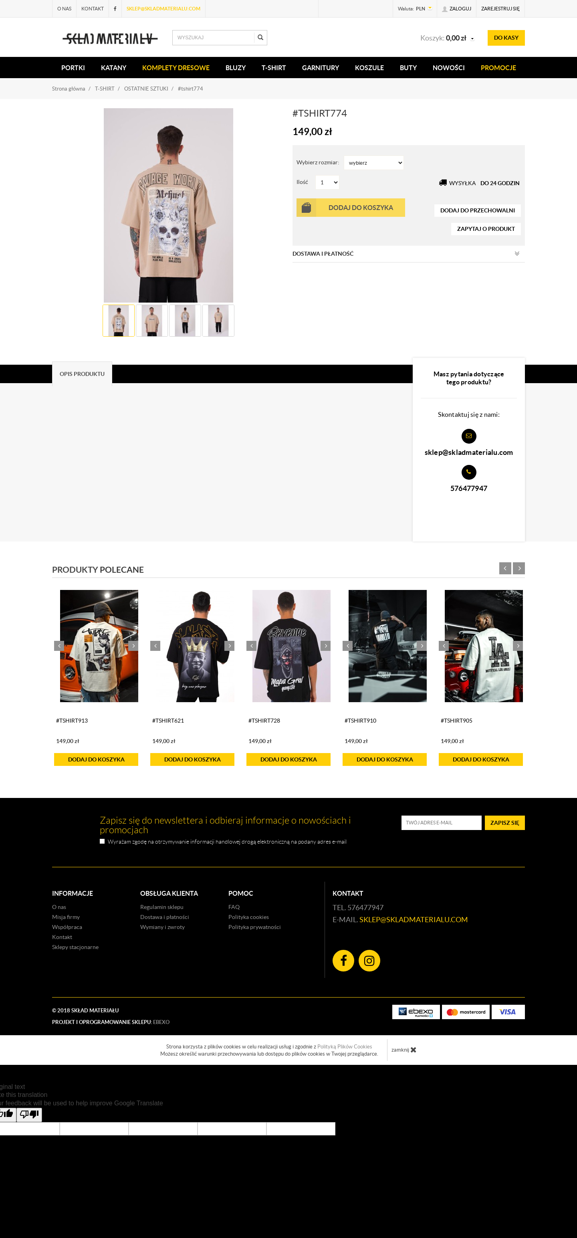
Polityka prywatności (254, 927)
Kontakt (92, 8)
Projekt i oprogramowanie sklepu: (110, 1022)
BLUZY (236, 67)
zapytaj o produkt (486, 229)
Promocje (498, 67)
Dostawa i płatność (406, 254)
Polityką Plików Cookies (344, 1047)
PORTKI (73, 67)
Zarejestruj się (500, 8)
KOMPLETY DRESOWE (176, 67)
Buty (408, 67)
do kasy (506, 37)
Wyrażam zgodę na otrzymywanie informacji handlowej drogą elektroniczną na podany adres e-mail (227, 842)
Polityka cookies (248, 917)
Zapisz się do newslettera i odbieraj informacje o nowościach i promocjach (225, 825)
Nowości (449, 67)
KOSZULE (369, 67)
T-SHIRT (274, 67)
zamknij (404, 1050)
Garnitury (320, 67)
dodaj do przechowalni (477, 210)
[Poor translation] (29, 1115)
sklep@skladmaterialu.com (163, 8)
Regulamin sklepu (162, 907)
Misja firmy (66, 917)
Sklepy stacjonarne (75, 947)
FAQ (234, 907)
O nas (64, 8)
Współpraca (67, 927)
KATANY (113, 67)
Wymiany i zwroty (162, 927)
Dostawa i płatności (164, 917)
